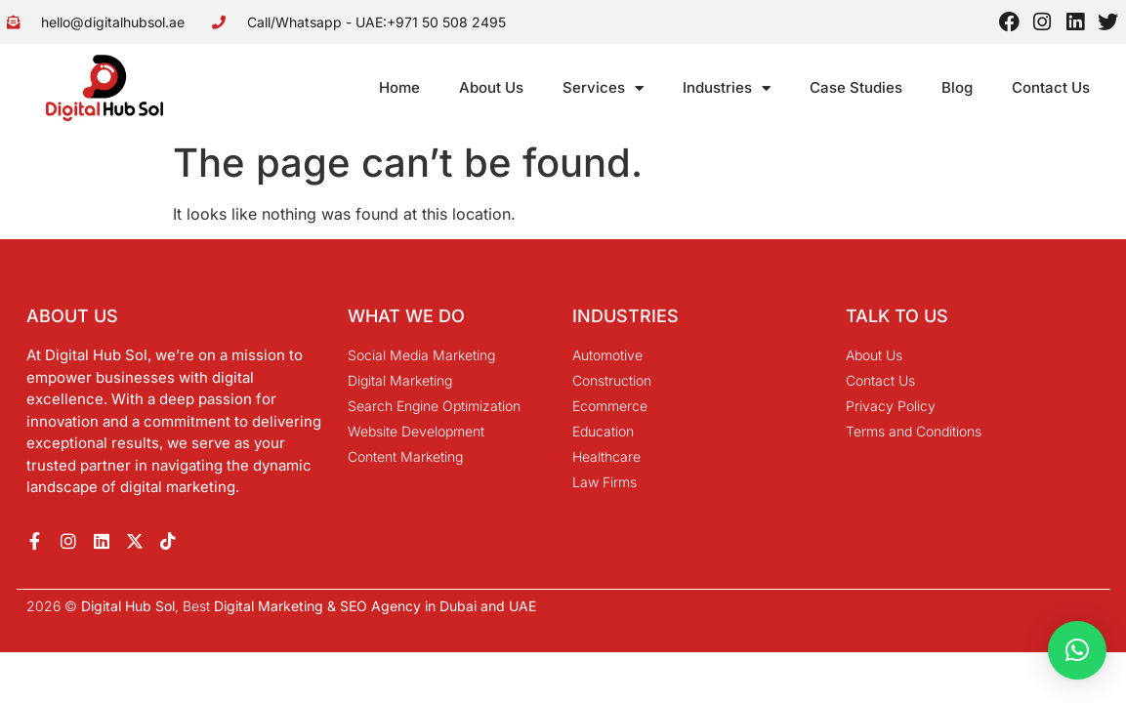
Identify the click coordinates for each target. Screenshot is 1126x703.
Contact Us (1051, 87)
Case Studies (856, 87)
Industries (727, 88)
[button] (1077, 650)
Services (603, 88)
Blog (957, 87)
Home (399, 87)
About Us (491, 87)
